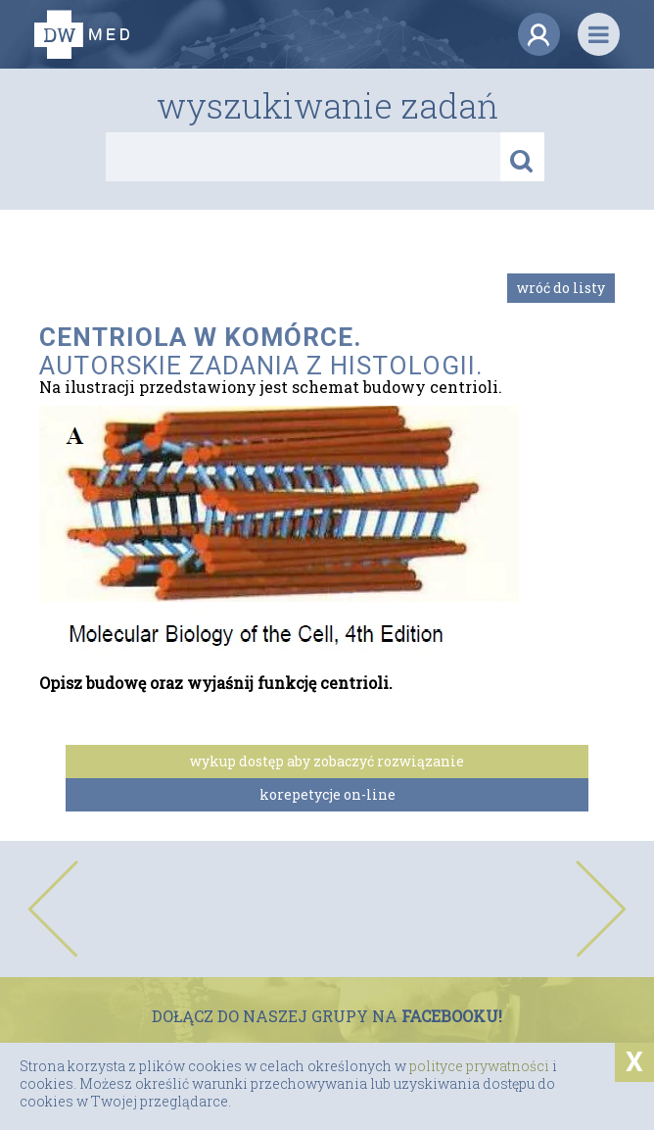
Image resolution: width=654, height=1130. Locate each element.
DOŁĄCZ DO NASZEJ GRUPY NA (327, 1016)
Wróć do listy (561, 287)
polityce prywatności (479, 1065)
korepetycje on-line (327, 794)
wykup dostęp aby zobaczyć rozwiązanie (327, 761)
